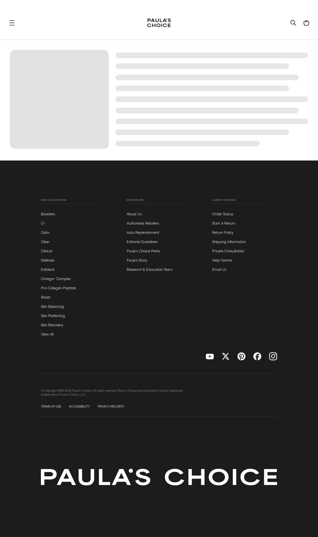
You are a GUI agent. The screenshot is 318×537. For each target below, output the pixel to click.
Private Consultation (228, 250)
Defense (47, 260)
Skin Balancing (52, 306)
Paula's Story (137, 260)
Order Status (222, 213)
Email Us (219, 269)
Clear (45, 241)
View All (47, 334)
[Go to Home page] (159, 22)
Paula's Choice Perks (143, 250)
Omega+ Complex (56, 278)
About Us (134, 213)
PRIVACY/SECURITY (111, 407)
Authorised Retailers (143, 223)
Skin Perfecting (53, 315)
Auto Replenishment (143, 232)
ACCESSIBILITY (79, 407)
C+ (43, 223)
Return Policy (222, 232)
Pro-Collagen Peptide (58, 287)
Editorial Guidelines (142, 241)
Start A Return (223, 223)
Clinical (46, 250)
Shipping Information (229, 241)
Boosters (48, 213)
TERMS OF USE (51, 407)
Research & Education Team (150, 269)
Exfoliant (47, 269)
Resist (45, 297)
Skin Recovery (52, 324)
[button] (11, 22)
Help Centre (222, 260)
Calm (45, 232)
